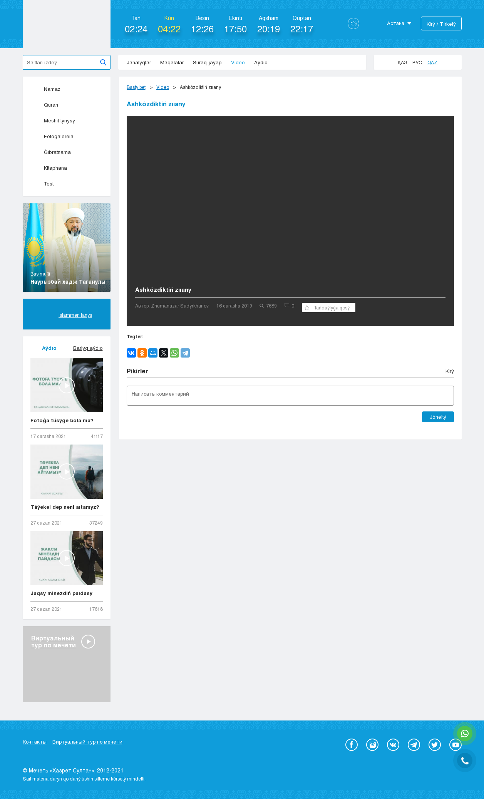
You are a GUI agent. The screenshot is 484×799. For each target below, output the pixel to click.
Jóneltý (438, 417)
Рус (417, 62)
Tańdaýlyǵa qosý (327, 307)
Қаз (402, 62)
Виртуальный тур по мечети (87, 742)
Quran (44, 104)
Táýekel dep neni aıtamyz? (64, 507)
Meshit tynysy (52, 120)
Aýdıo (261, 62)
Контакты (35, 742)
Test (42, 183)
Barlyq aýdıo (88, 348)
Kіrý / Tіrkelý (441, 24)
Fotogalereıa (52, 136)
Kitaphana (48, 167)
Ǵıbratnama (50, 152)
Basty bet (136, 87)
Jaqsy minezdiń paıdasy (61, 593)
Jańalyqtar (139, 62)
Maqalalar (172, 62)
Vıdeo (238, 62)
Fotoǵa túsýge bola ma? (62, 420)
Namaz (45, 89)
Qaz (432, 62)
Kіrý (449, 371)
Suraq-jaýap (207, 62)
